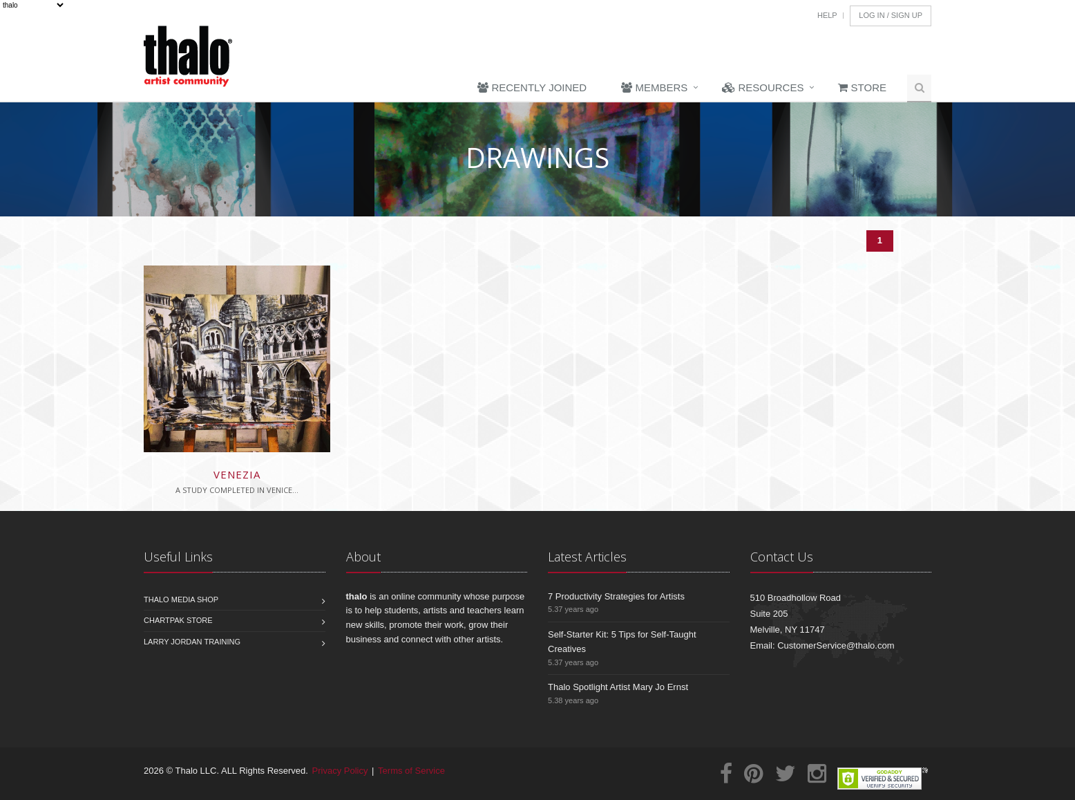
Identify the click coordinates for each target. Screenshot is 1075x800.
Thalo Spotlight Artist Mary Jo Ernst (618, 687)
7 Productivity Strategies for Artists (616, 596)
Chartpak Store (178, 620)
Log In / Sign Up (890, 15)
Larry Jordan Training (192, 642)
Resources (762, 87)
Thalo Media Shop (181, 599)
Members (654, 87)
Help (827, 15)
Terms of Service (411, 770)
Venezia (236, 474)
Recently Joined (532, 87)
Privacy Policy (340, 770)
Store (862, 87)
